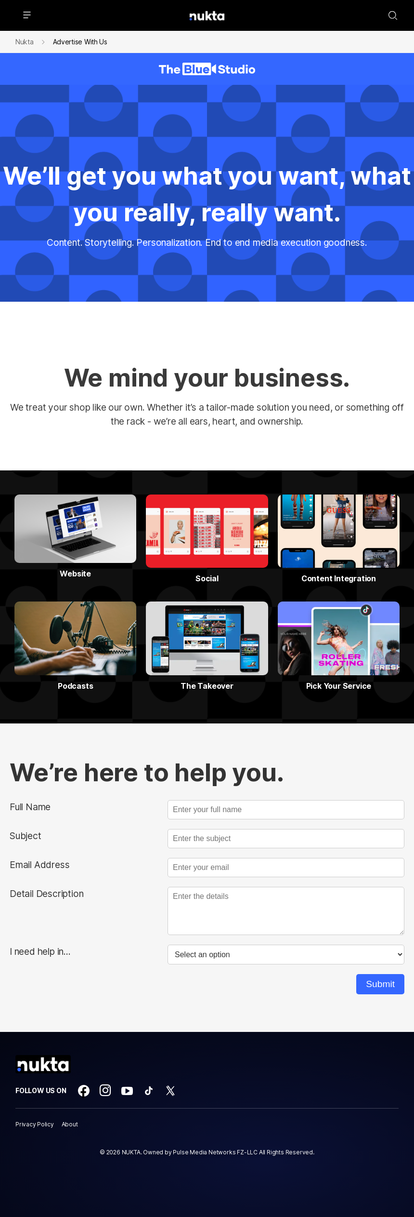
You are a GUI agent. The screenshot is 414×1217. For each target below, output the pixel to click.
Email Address (39, 864)
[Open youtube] (127, 1091)
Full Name (30, 807)
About (70, 1124)
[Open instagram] (105, 1091)
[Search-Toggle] (393, 15)
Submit (380, 984)
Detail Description (46, 893)
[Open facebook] (84, 1091)
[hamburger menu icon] (27, 15)
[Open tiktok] (149, 1091)
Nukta (24, 42)
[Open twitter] (170, 1091)
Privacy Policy (34, 1124)
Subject (25, 836)
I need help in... (40, 951)
